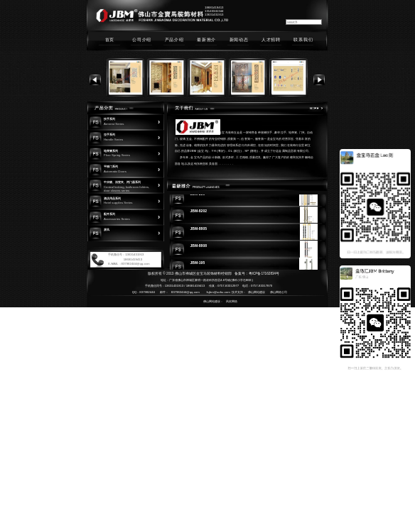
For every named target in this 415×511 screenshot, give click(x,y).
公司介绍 (141, 40)
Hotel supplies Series (118, 202)
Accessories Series (117, 219)
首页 (109, 40)
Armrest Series (114, 124)
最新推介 (206, 40)
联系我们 (303, 40)
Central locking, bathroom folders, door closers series (126, 188)
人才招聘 (271, 40)
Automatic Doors (115, 171)
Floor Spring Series (117, 155)
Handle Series (113, 139)
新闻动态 (239, 40)
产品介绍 (174, 40)
